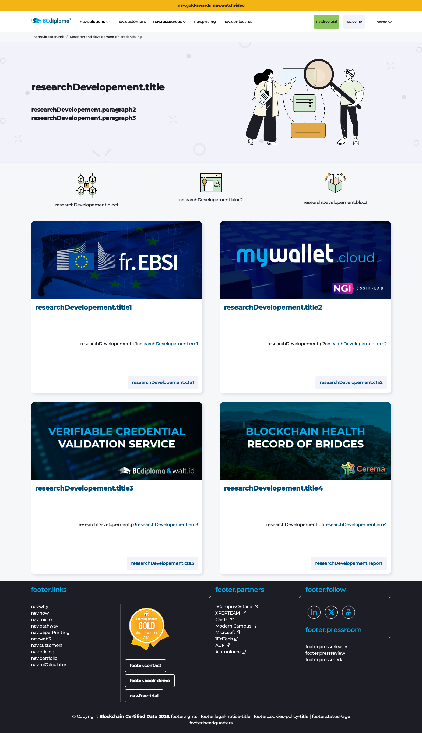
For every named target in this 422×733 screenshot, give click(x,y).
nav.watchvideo (228, 5)
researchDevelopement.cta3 (162, 563)
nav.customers (131, 21)
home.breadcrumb (48, 37)
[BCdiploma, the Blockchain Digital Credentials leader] (55, 21)
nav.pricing (205, 21)
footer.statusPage (331, 716)
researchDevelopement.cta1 (163, 382)
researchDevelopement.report (348, 563)
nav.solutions (95, 21)
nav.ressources (170, 21)
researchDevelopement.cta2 (351, 382)
